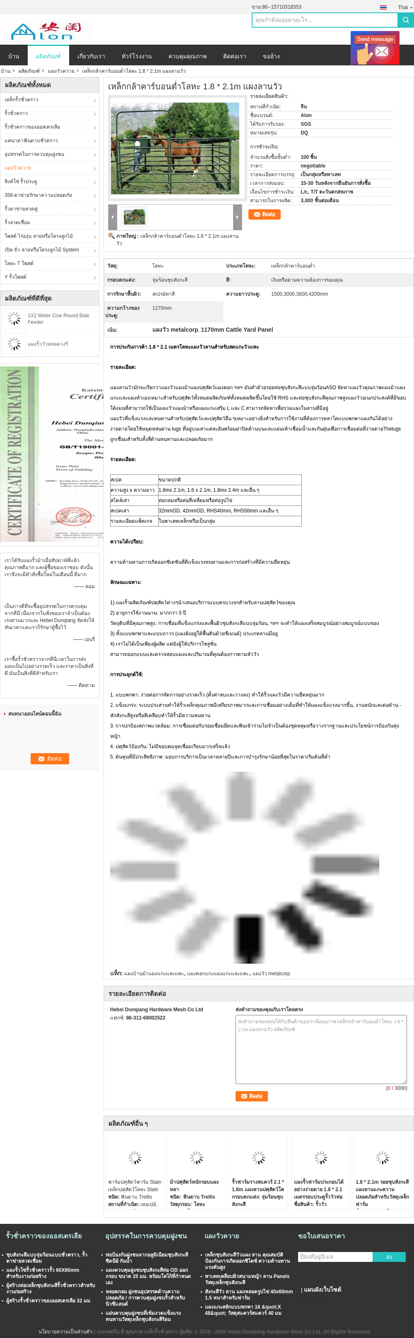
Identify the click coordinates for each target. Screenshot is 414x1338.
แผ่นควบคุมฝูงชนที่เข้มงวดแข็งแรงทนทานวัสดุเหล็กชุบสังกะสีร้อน (143, 1316)
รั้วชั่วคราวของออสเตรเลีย (32, 127)
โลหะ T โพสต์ (19, 263)
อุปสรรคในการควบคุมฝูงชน (34, 154)
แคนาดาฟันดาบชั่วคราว (31, 141)
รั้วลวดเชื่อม (17, 222)
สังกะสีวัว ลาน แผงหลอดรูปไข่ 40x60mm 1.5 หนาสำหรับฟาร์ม (249, 1295)
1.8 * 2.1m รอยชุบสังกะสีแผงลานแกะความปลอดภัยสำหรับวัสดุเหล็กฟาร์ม (382, 1193)
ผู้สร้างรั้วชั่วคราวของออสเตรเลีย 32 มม (48, 1301)
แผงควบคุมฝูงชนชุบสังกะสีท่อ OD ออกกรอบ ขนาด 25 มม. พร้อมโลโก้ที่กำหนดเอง (148, 1276)
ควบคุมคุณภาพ (187, 56)
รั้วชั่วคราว (16, 113)
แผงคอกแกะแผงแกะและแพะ (218, 974)
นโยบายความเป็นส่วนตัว (65, 1332)
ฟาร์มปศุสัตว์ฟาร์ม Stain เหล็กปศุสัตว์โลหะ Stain (134, 1185)
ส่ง (389, 1257)
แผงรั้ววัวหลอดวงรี (48, 344)
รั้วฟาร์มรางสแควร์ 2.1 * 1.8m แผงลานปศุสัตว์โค (258, 1185)
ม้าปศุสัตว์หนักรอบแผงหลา (194, 1185)
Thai (406, 7)
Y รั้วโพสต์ (15, 277)
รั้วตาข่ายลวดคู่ (21, 209)
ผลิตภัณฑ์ (48, 56)
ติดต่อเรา (234, 56)
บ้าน (13, 56)
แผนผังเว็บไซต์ (322, 1289)
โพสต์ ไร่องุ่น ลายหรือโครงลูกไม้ (39, 236)
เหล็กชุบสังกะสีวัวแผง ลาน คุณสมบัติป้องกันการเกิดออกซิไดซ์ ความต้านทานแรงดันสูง (247, 1261)
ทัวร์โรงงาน (137, 56)
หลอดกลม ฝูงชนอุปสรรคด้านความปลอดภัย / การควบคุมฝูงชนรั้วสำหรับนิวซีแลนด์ (145, 1298)
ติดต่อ (268, 214)
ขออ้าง (271, 56)
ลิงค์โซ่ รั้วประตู (21, 181)
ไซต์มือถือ (311, 1300)
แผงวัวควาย (61, 71)
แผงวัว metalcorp (271, 974)
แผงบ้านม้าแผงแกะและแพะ (154, 974)
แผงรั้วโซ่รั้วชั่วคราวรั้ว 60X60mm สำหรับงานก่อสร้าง (42, 1273)
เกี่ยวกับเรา (91, 56)
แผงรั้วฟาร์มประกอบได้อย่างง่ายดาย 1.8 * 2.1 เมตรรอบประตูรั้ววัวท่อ (319, 1189)
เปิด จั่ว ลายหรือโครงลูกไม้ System (42, 250)
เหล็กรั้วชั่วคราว (22, 100)
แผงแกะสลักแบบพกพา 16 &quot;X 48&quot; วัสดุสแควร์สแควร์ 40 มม (243, 1310)
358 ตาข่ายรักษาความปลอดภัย (38, 195)
